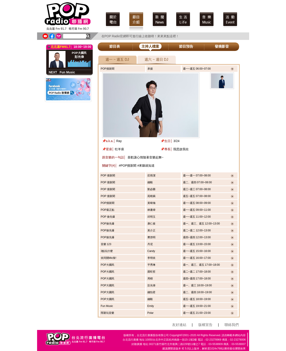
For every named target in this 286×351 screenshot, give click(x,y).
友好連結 (179, 325)
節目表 (114, 46)
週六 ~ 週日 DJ (156, 59)
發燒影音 (222, 46)
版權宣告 (205, 325)
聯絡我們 (231, 325)
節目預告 (186, 46)
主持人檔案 (150, 46)
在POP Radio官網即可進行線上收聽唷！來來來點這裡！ (140, 36)
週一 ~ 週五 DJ (117, 59)
